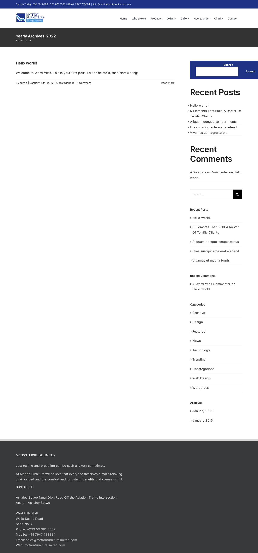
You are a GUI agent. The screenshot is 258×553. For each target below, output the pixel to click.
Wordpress (200, 388)
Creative (198, 313)
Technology (201, 350)
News (196, 341)
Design (197, 322)
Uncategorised (65, 82)
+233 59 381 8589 (41, 529)
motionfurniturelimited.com (45, 545)
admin (23, 82)
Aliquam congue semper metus (213, 122)
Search (228, 64)
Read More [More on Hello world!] (168, 82)
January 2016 (202, 420)
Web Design (201, 378)
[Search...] (211, 194)
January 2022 (202, 411)
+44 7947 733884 (41, 534)
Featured (198, 331)
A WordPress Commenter (209, 172)
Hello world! (26, 63)
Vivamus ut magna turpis (208, 133)
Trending (199, 359)
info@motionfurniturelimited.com (112, 4)
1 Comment (84, 82)
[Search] (237, 194)
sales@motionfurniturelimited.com (51, 540)
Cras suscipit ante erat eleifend (213, 127)
